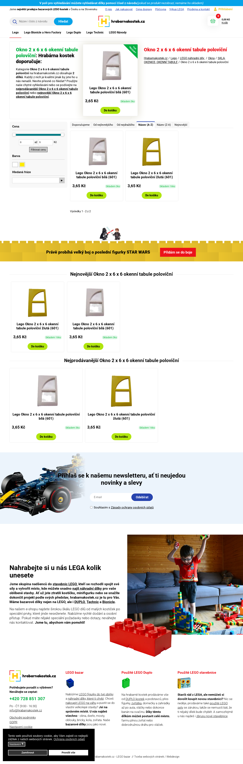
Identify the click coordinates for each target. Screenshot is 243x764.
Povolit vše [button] (68, 752)
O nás (108, 9)
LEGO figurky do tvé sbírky (96, 694)
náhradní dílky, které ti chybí (86, 698)
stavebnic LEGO (65, 584)
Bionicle (108, 602)
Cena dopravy (144, 9)
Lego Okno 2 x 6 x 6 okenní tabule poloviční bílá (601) (110, 90)
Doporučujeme (81, 124)
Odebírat (142, 497)
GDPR (13, 722)
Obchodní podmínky (22, 717)
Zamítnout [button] (28, 752)
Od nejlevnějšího (103, 124)
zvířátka (136, 703)
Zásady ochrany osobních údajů (132, 507)
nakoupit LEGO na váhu (81, 703)
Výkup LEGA (176, 9)
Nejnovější (181, 124)
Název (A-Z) (145, 124)
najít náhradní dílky (87, 588)
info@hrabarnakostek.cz (25, 710)
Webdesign (172, 756)
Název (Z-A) (164, 124)
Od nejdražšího (126, 124)
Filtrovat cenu (38, 149)
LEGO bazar (123, 756)
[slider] (14, 134)
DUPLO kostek (135, 699)
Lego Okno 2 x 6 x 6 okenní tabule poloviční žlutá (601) (152, 175)
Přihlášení (225, 9)
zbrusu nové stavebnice (212, 716)
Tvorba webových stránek (149, 756)
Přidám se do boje (178, 252)
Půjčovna (160, 9)
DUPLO (79, 602)
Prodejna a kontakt (198, 9)
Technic (93, 602)
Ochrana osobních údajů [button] (69, 739)
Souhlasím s (122, 507)
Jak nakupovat (124, 9)
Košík (225, 22)
